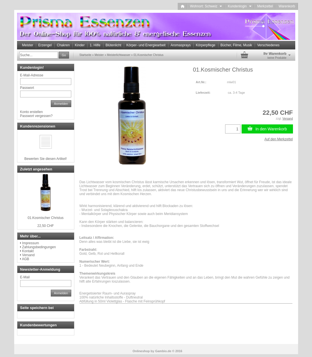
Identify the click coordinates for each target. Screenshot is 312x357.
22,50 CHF (45, 226)
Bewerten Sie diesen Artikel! (45, 159)
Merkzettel (265, 6)
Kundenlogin (239, 6)
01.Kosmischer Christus (46, 218)
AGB (25, 259)
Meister (27, 45)
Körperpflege (205, 45)
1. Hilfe (95, 45)
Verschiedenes (268, 45)
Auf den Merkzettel (278, 139)
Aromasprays (181, 45)
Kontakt (28, 251)
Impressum (30, 243)
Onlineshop (141, 351)
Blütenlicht (113, 45)
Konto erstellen (31, 112)
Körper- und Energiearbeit (146, 45)
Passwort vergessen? (36, 116)
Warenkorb (287, 6)
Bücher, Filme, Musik (236, 45)
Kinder (80, 45)
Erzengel (45, 45)
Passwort (27, 88)
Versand (28, 255)
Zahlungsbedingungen (39, 247)
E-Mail (25, 277)
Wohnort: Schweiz (206, 6)
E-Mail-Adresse (31, 75)
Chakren (63, 45)
